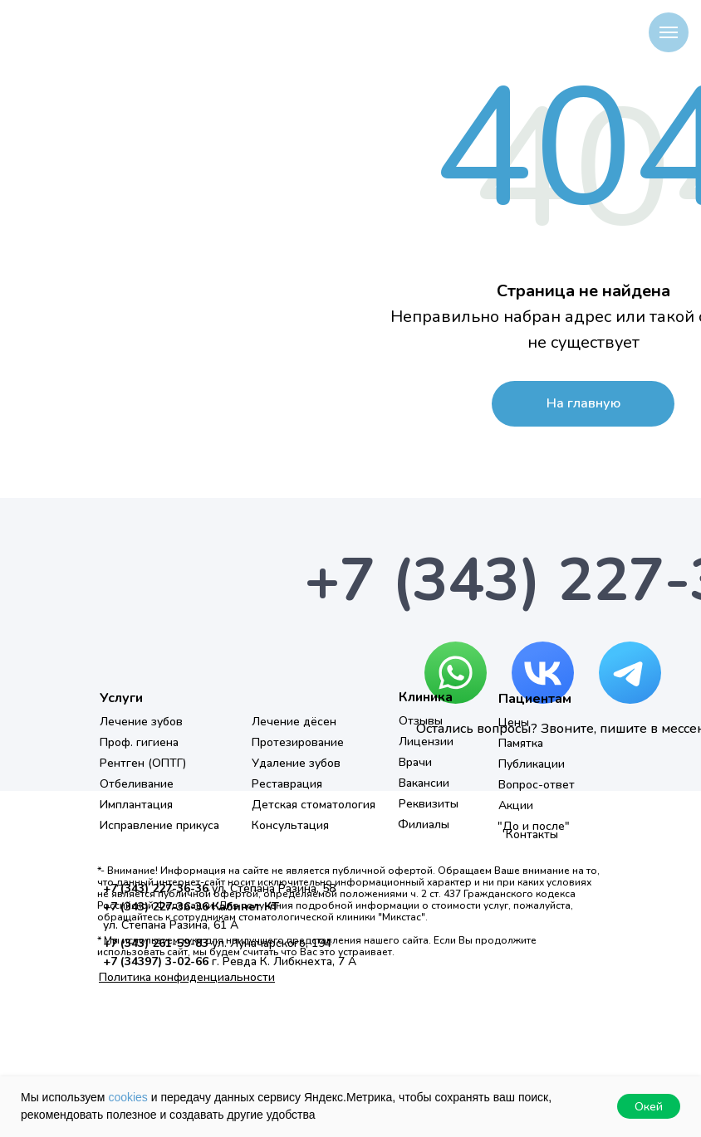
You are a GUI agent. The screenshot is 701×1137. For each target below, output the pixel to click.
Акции (515, 805)
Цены (513, 722)
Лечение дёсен (294, 722)
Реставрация (287, 784)
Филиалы (423, 824)
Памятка (520, 743)
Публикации (531, 764)
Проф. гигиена (139, 742)
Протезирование (298, 742)
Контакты (532, 834)
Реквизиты (428, 804)
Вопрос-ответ (536, 785)
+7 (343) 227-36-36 (155, 888)
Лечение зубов (141, 722)
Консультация (290, 825)
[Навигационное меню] (668, 32)
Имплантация (136, 804)
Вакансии (424, 783)
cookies (127, 1097)
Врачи (415, 762)
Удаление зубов (296, 763)
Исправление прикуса (159, 825)
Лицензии (426, 741)
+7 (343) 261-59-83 (155, 943)
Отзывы (421, 721)
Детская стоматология (313, 804)
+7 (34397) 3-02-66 (155, 961)
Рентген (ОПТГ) (143, 763)
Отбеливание (137, 784)
